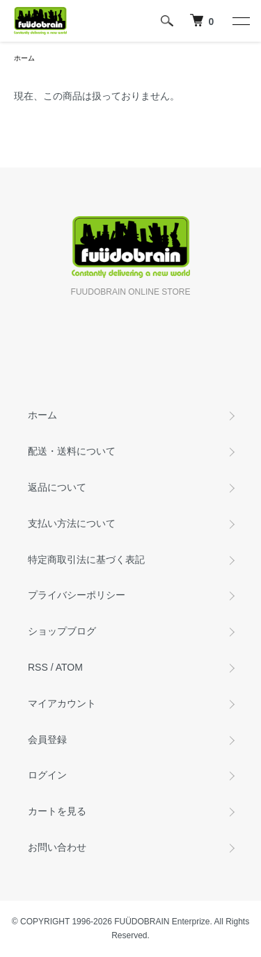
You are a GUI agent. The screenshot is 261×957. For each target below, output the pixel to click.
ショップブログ (62, 631)
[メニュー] (240, 21)
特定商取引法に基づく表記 (86, 559)
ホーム (24, 58)
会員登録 (47, 739)
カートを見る (57, 811)
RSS (38, 667)
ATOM (69, 667)
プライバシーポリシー (76, 594)
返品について (57, 487)
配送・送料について (72, 451)
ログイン (47, 774)
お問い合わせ (57, 847)
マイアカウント (62, 703)
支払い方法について (72, 523)
